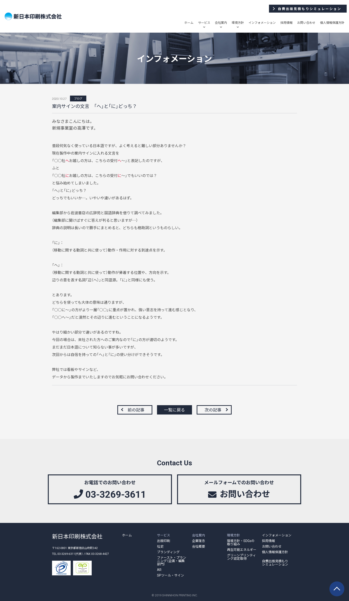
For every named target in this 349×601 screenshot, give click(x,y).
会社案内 (221, 22)
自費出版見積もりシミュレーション (275, 562)
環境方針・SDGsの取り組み (241, 542)
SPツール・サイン (170, 575)
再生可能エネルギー (241, 549)
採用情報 (286, 22)
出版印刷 (163, 540)
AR (159, 569)
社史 (160, 546)
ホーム (188, 22)
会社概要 (198, 546)
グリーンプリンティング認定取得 (241, 557)
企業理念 (198, 540)
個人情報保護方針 (332, 22)
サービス (204, 22)
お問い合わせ (306, 22)
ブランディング (168, 551)
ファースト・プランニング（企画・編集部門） (171, 560)
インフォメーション (262, 22)
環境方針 (238, 22)
